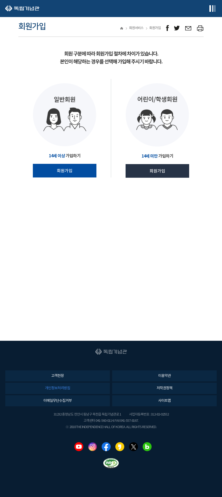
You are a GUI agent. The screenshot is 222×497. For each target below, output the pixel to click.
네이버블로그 (147, 446)
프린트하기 (200, 28)
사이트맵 (164, 401)
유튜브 (78, 446)
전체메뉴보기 (212, 8)
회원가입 (65, 171)
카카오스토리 (119, 446)
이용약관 (164, 376)
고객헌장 (57, 376)
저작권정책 (164, 388)
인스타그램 (92, 446)
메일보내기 (188, 28)
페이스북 (106, 446)
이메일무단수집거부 (57, 401)
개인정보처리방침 (57, 388)
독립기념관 (22, 9)
